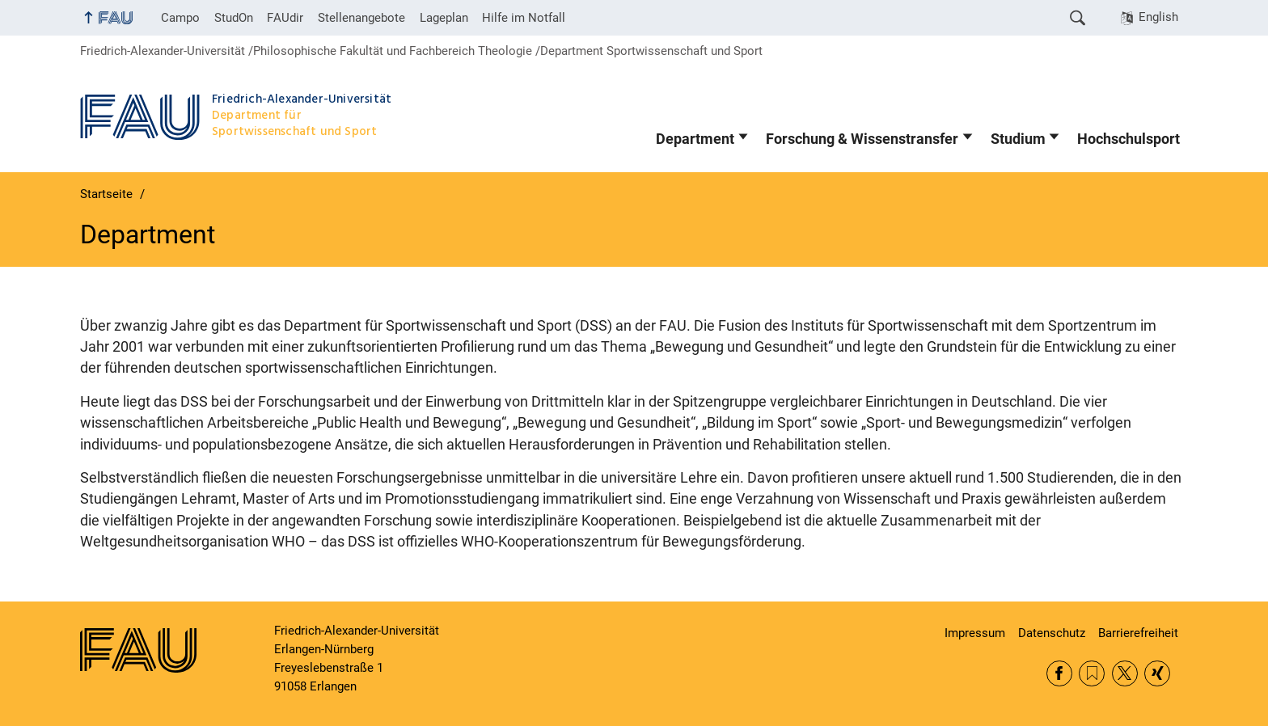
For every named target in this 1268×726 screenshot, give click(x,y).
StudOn (233, 18)
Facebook (1059, 673)
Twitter (1125, 673)
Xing (1157, 673)
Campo (180, 18)
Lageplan (444, 18)
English (1158, 17)
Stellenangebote (361, 18)
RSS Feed (1092, 673)
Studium (1018, 139)
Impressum (975, 633)
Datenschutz (1051, 633)
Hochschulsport (1128, 139)
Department (695, 139)
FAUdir (285, 18)
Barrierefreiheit (1138, 633)
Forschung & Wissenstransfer (862, 139)
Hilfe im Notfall (523, 18)
